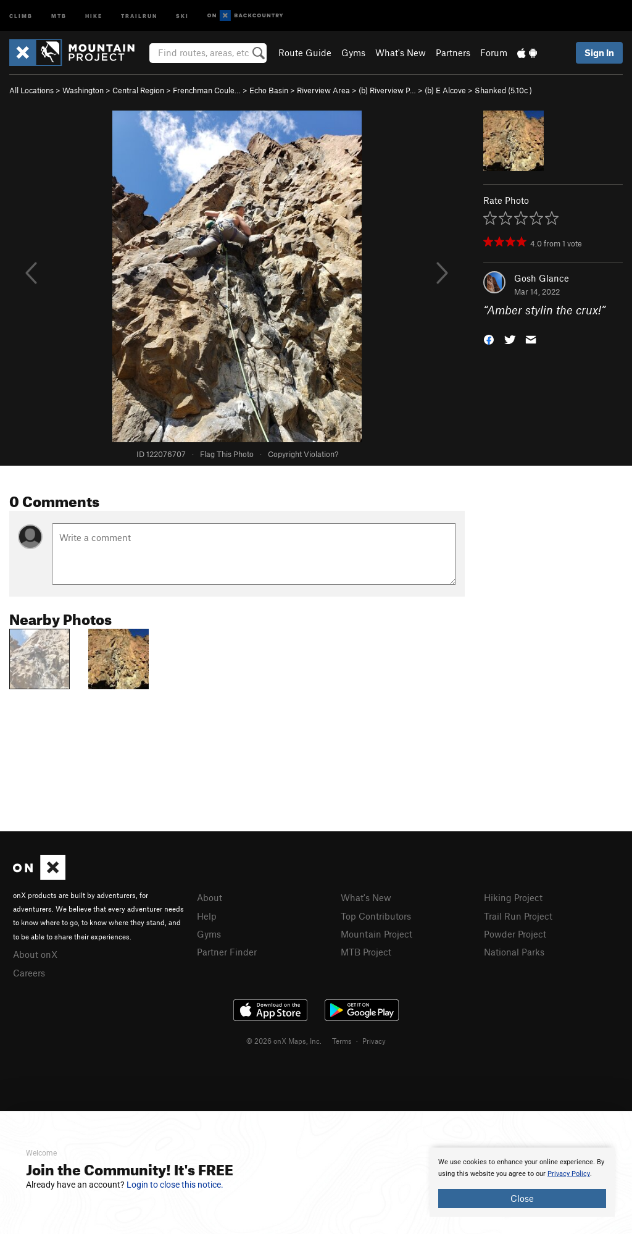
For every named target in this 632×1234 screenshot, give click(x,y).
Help (207, 915)
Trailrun (139, 15)
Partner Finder (227, 951)
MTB (59, 15)
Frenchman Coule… (207, 90)
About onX (35, 954)
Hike (93, 15)
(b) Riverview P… (387, 90)
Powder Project (515, 933)
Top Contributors (376, 915)
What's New (400, 52)
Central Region (138, 90)
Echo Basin (268, 90)
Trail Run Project (518, 915)
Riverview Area (323, 90)
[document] (522, 1182)
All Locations (31, 90)
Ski (182, 15)
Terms (342, 1040)
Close (522, 1198)
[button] (488, 339)
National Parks (514, 951)
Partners (453, 52)
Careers (29, 972)
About (209, 897)
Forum (493, 52)
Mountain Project (376, 933)
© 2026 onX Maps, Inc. (284, 1040)
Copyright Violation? (303, 454)
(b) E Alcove (445, 90)
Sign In (599, 52)
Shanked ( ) (503, 90)
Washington (83, 90)
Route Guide (304, 52)
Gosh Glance (541, 277)
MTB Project (366, 951)
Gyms (353, 52)
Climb (21, 15)
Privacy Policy (568, 1174)
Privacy (374, 1040)
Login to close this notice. (175, 1185)
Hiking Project (513, 897)
